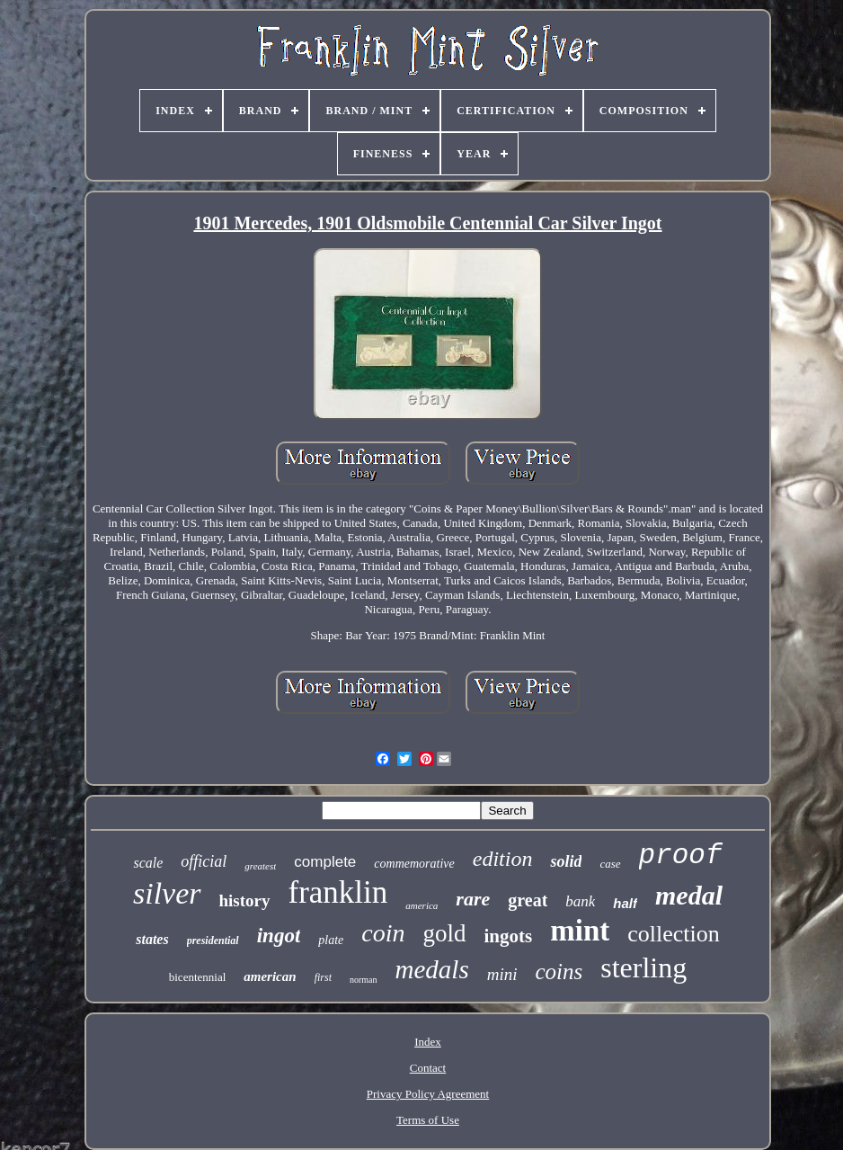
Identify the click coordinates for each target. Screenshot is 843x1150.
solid (565, 861)
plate (330, 940)
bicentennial (197, 977)
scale (148, 862)
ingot (279, 935)
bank (580, 901)
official (203, 861)
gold (444, 933)
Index (427, 1041)
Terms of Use (427, 1120)
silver (167, 893)
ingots (508, 936)
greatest (260, 865)
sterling (643, 967)
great (527, 900)
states (152, 939)
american (270, 976)
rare (473, 898)
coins (558, 971)
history (245, 900)
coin (382, 933)
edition (503, 858)
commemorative (414, 863)
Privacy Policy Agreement (428, 1094)
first (323, 977)
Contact (428, 1067)
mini (502, 974)
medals (432, 969)
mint (579, 930)
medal (689, 895)
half (625, 903)
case (609, 863)
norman (363, 980)
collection (673, 934)
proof (681, 855)
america (421, 905)
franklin (338, 892)
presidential (213, 940)
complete (325, 861)
